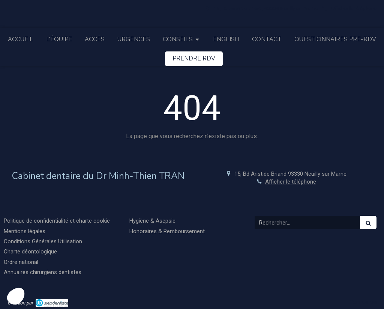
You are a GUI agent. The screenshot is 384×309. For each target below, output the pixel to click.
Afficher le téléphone (353, 8)
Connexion (362, 302)
